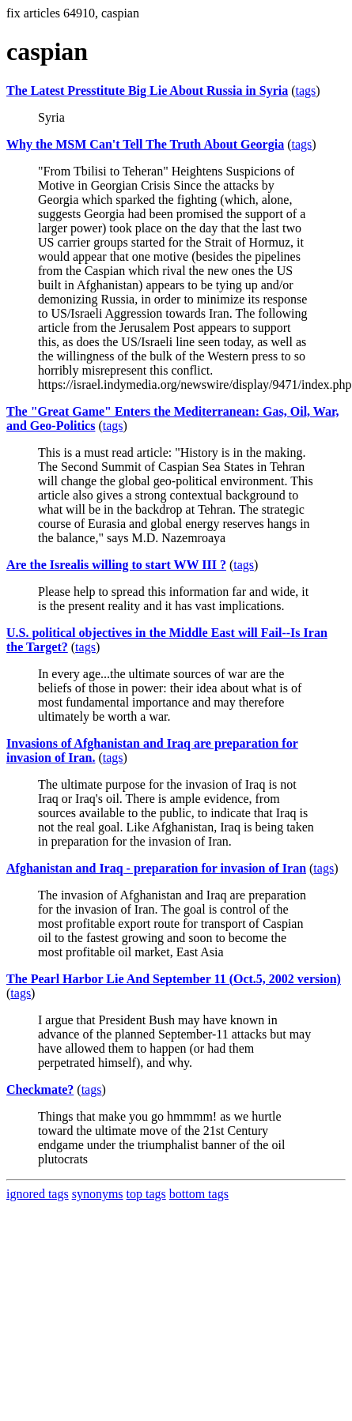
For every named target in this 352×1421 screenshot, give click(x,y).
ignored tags (37, 1193)
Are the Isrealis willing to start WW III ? (116, 564)
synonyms (97, 1193)
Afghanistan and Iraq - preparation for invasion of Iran (156, 868)
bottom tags (199, 1193)
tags (306, 90)
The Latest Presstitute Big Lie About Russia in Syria (147, 90)
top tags (146, 1193)
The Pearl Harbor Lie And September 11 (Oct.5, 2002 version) (173, 979)
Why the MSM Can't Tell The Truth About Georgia (145, 144)
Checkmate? (40, 1089)
